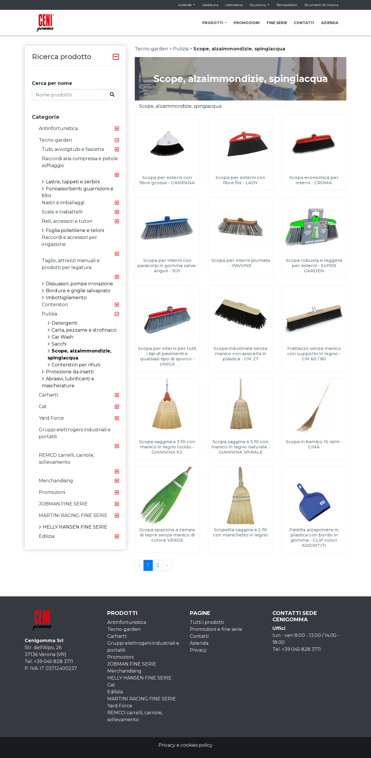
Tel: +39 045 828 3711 (49, 661)
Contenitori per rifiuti (74, 365)
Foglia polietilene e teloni (73, 230)
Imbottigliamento (64, 297)
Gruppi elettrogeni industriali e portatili (75, 433)
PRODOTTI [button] (213, 23)
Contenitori (55, 304)
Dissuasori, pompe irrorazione (77, 283)
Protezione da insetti (68, 372)
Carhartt (49, 395)
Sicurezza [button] (258, 5)
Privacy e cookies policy (185, 745)
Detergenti (62, 323)
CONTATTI (304, 23)
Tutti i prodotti (207, 622)
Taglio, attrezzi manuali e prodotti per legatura (71, 264)
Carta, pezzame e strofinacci (82, 330)
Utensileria (234, 5)
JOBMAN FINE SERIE (63, 504)
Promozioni (52, 492)
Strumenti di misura (321, 5)
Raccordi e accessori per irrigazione (69, 241)
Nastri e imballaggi (63, 202)
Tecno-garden (55, 140)
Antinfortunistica (58, 128)
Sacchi (57, 344)
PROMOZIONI (247, 23)
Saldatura (210, 5)
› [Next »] (167, 565)
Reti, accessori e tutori (67, 221)
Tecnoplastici (286, 5)
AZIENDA (329, 23)
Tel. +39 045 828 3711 (296, 649)
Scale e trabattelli (62, 212)
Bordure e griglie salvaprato (76, 290)
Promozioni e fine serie (216, 629)
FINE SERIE (277, 23)
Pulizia (49, 314)
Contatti (199, 636)
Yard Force (51, 418)
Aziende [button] (185, 5)
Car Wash (60, 337)
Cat (43, 406)
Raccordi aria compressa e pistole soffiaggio (80, 162)
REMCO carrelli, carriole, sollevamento (66, 458)
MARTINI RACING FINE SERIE (73, 515)
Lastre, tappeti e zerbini (71, 182)
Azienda (199, 643)
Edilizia (46, 536)
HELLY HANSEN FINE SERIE (73, 527)
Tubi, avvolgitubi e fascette (73, 149)
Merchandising (56, 480)
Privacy (198, 650)
